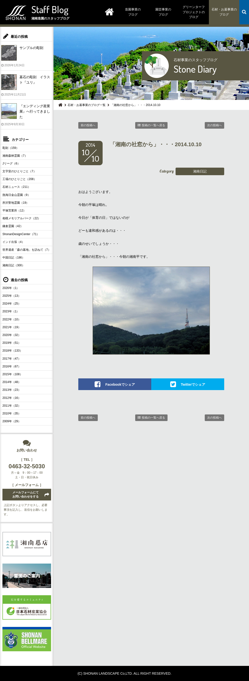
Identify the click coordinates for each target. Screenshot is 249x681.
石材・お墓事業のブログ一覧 (87, 105)
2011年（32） (11, 405)
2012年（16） (11, 398)
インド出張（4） (13, 242)
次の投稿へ (214, 125)
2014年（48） (11, 382)
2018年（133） (12, 350)
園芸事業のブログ (163, 12)
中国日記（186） (13, 257)
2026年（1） (10, 288)
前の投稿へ (88, 125)
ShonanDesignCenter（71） (20, 234)
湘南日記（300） (13, 265)
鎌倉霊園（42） (12, 226)
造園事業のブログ (133, 12)
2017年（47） (11, 358)
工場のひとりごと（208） (19, 179)
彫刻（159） (10, 148)
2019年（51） (11, 343)
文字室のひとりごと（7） (19, 171)
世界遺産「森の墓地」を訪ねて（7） (26, 249)
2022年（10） (11, 319)
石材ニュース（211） (16, 187)
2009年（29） (11, 421)
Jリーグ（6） (11, 163)
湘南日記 (200, 171)
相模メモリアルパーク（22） (21, 218)
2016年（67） (11, 366)
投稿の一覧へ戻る (153, 125)
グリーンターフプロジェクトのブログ (194, 12)
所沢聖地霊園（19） (15, 202)
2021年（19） (11, 327)
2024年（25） (11, 303)
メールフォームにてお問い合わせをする (25, 494)
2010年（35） (11, 413)
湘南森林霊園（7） (14, 155)
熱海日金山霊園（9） (16, 195)
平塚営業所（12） (14, 210)
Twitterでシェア (193, 384)
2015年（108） (12, 374)
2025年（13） (11, 295)
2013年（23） (11, 390)
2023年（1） (10, 311)
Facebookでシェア (120, 384)
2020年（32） (11, 335)
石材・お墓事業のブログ (224, 12)
